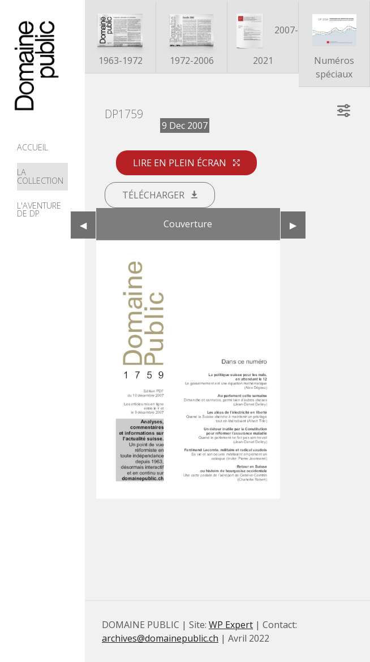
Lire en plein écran (186, 163)
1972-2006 (191, 37)
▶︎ (298, 225)
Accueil (32, 147)
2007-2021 (262, 37)
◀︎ (88, 225)
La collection (40, 176)
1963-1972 (120, 37)
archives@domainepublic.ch (160, 638)
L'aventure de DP (39, 209)
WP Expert (231, 624)
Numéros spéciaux (334, 44)
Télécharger (159, 195)
